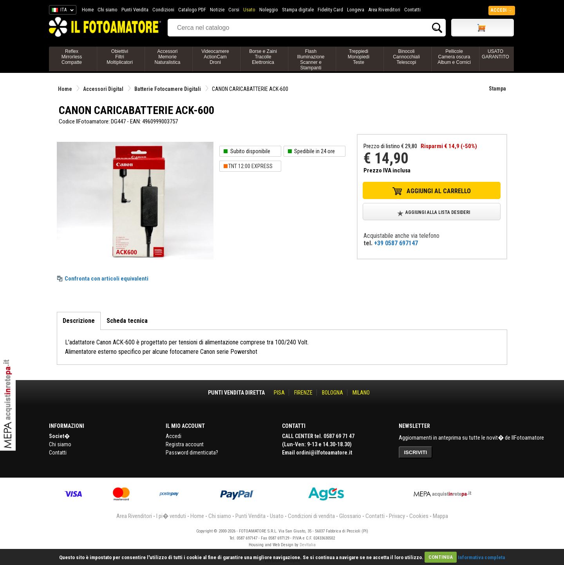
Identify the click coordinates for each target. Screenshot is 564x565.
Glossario (350, 516)
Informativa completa (481, 557)
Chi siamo (108, 10)
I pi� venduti (171, 516)
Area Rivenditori (384, 10)
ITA (61, 11)
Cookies (418, 516)
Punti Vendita (134, 10)
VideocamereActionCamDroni (215, 57)
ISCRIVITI (415, 452)
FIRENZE (303, 392)
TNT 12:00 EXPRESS (250, 166)
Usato (249, 10)
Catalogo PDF (192, 10)
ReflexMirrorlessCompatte (71, 57)
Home (88, 10)
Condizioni (163, 10)
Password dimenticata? (192, 452)
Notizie (217, 10)
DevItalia (308, 544)
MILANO (361, 392)
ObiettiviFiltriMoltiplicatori (120, 57)
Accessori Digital (103, 89)
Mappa (440, 516)
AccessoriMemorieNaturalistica (167, 57)
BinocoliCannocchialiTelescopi (406, 57)
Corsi (233, 10)
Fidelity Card (330, 10)
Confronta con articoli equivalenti (106, 278)
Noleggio (268, 10)
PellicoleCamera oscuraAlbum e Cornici (454, 57)
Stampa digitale (298, 10)
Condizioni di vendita (311, 516)
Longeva (355, 10)
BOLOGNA (332, 392)
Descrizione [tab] (79, 320)
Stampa (497, 88)
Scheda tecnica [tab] (127, 320)
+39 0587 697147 (396, 243)
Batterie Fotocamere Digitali (167, 89)
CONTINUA (440, 557)
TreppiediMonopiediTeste (358, 57)
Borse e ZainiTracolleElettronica (263, 57)
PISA (279, 392)
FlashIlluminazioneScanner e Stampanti (310, 60)
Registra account (185, 444)
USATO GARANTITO (495, 54)
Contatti (412, 10)
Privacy (397, 516)
